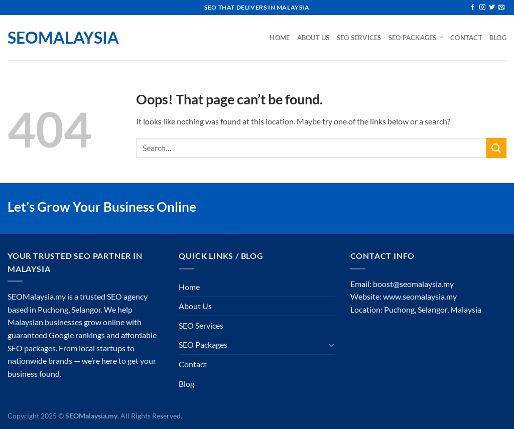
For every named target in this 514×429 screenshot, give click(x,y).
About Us (313, 38)
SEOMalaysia (58, 38)
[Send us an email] (501, 7)
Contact (466, 38)
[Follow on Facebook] (473, 7)
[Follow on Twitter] (492, 7)
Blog (497, 38)
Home (280, 38)
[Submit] (496, 148)
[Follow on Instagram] (482, 7)
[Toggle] (331, 345)
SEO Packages (416, 37)
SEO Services (359, 38)
